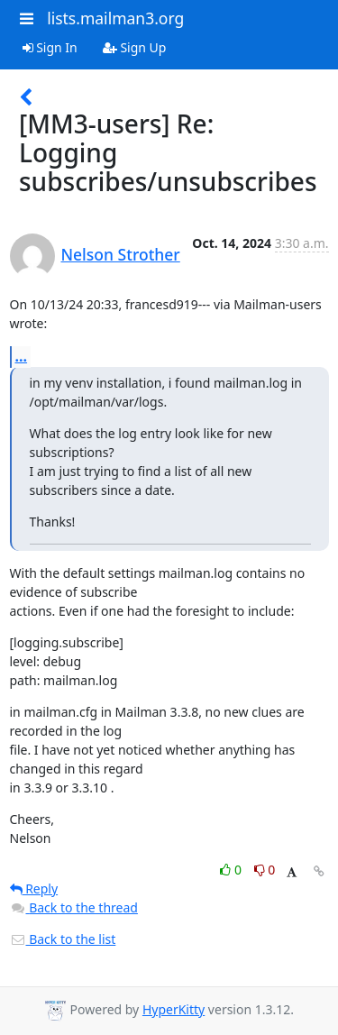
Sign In (50, 47)
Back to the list (63, 939)
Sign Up (135, 47)
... (21, 356)
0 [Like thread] (232, 869)
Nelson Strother (120, 254)
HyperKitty (173, 1009)
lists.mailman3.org (115, 18)
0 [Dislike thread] (265, 869)
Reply (34, 888)
